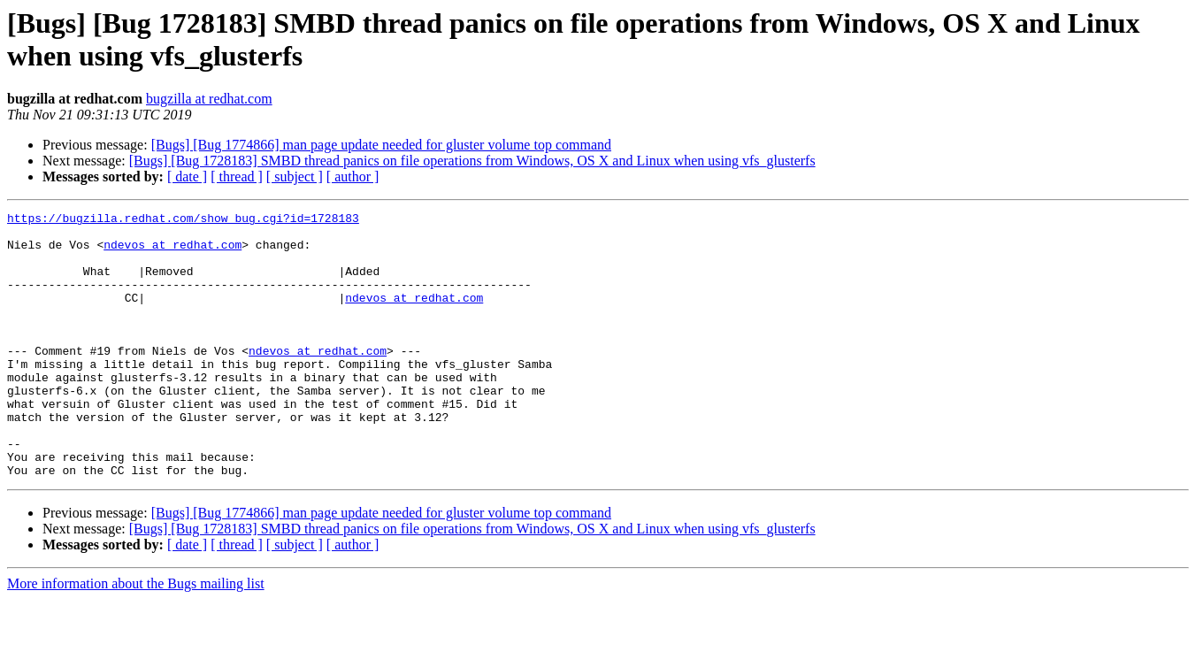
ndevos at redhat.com (173, 252)
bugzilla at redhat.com (209, 98)
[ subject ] (294, 176)
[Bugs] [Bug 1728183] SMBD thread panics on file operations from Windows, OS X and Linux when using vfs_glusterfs (472, 160)
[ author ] (353, 176)
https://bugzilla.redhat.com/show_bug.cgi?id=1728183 (183, 220)
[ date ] (187, 176)
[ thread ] (237, 176)
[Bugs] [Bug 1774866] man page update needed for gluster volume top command (381, 144)
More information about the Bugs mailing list (135, 636)
